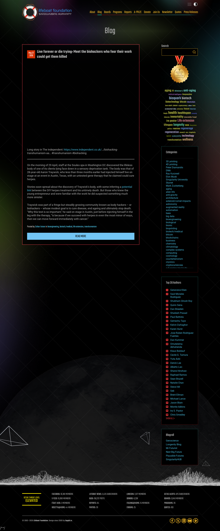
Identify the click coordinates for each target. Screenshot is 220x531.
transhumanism (90, 227)
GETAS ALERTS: (170, 494)
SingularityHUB (174, 459)
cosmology (171, 255)
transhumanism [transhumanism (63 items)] (175, 140)
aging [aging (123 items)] (168, 90)
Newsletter (167, 12)
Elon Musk (171, 176)
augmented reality (175, 207)
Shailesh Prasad (178, 313)
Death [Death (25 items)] (193, 106)
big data (170, 216)
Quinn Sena (176, 305)
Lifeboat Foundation (41, 520)
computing (171, 253)
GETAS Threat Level (32, 500)
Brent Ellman (177, 394)
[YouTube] (189, 520)
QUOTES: (167, 507)
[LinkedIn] (184, 520)
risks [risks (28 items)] (187, 132)
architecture (172, 198)
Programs (117, 12)
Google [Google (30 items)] (165, 113)
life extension (78, 227)
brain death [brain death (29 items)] (168, 106)
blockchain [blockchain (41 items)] (191, 102)
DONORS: (130, 499)
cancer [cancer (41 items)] (175, 105)
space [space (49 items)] (168, 136)
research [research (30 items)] (182, 133)
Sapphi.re (68, 520)
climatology (172, 246)
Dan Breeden (177, 309)
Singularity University (177, 179)
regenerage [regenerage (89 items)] (187, 128)
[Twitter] (178, 520)
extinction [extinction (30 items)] (180, 109)
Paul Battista (177, 317)
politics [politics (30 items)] (169, 129)
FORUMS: (130, 507)
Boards (107, 12)
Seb (172, 390)
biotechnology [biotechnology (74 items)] (172, 101)
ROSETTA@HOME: (60, 507)
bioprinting (171, 228)
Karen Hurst (176, 329)
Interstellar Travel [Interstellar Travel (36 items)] (190, 117)
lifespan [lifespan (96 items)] (168, 125)
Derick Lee (175, 363)
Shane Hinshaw (178, 370)
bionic (169, 225)
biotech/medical (66, 227)
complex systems (175, 249)
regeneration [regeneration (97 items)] (172, 132)
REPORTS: (94, 503)
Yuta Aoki (175, 358)
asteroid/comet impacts (178, 201)
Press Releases (191, 12)
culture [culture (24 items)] (190, 106)
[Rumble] (195, 520)
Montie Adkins (177, 406)
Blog (99, 12)
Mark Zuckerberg (174, 185)
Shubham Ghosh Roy (181, 301)
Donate (147, 12)
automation (172, 210)
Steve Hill (175, 386)
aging (169, 188)
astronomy (171, 204)
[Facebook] (172, 520)
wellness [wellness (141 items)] (187, 140)
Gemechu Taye (178, 321)
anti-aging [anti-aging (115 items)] (190, 90)
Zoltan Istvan (40, 227)
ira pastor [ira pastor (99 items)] (171, 121)
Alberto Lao (176, 367)
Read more (80, 236)
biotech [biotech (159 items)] (186, 98)
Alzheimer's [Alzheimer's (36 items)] (179, 91)
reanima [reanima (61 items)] (176, 128)
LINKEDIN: (131, 494)
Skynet (169, 182)
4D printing (171, 164)
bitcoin (169, 234)
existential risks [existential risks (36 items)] (170, 109)
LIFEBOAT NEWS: (96, 494)
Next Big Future (174, 452)
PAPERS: (93, 507)
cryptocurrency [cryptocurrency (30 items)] (182, 106)
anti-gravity (171, 194)
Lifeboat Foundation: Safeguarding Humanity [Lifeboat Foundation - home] (47, 12)
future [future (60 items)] (186, 108)
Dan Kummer (177, 340)
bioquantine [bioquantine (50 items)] (187, 94)
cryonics (170, 262)
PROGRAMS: (168, 503)
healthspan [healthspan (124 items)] (184, 113)
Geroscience (172, 440)
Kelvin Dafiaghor (179, 324)
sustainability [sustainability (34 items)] (176, 136)
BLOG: (92, 499)
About (92, 12)
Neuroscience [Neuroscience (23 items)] (193, 125)
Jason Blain (176, 402)
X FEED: (56, 499)
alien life (170, 192)
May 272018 (31, 54)
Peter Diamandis (174, 167)
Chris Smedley (177, 414)
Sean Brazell (176, 378)
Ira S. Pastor (176, 410)
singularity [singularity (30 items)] (192, 133)
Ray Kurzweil (172, 173)
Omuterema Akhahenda (176, 345)
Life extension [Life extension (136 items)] (185, 121)
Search (194, 52)
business (170, 240)
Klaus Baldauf (177, 351)
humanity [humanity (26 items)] (194, 113)
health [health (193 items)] (172, 113)
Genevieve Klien (178, 290)
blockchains (172, 237)
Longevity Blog (173, 444)
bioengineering (53, 227)
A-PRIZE (138, 12)
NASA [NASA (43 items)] (187, 125)
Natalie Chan (177, 382)
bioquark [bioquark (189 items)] (175, 98)
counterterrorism (174, 259)
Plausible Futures (175, 455)
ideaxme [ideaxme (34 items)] (167, 117)
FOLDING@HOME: (133, 503)
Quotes (178, 12)
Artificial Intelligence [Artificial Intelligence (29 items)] (175, 95)
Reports (128, 12)
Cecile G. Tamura (179, 355)
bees (168, 213)
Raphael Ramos (178, 374)
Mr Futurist (171, 448)
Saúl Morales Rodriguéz (177, 295)
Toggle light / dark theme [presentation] (195, 4)
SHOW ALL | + (170, 418)
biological (171, 222)
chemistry (171, 243)
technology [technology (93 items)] (188, 136)
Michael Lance (177, 398)
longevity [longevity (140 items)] (178, 125)
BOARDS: (167, 499)
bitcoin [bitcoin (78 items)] (183, 101)
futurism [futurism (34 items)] (193, 109)
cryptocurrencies (174, 265)
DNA (168, 170)
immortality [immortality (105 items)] (176, 117)
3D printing (171, 161)
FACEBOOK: (57, 494)
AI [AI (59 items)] (173, 91)
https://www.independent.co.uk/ (83, 149)
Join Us (156, 12)
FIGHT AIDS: (57, 503)
